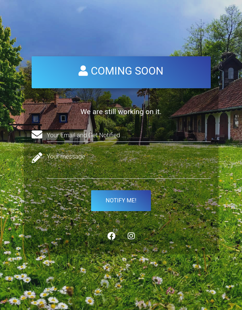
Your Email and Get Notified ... (86, 135)
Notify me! (121, 200)
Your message (66, 156)
